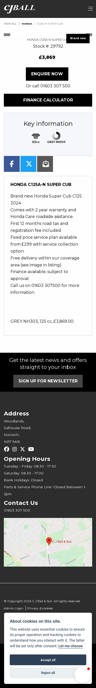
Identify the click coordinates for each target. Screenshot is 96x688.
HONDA (27, 23)
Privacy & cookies (40, 608)
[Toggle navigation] (90, 9)
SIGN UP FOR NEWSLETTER (48, 381)
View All (10, 23)
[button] (82, 674)
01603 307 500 (55, 86)
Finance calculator (48, 100)
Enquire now (47, 73)
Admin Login (13, 608)
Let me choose (70, 646)
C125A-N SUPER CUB (50, 23)
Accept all (47, 660)
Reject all (48, 673)
